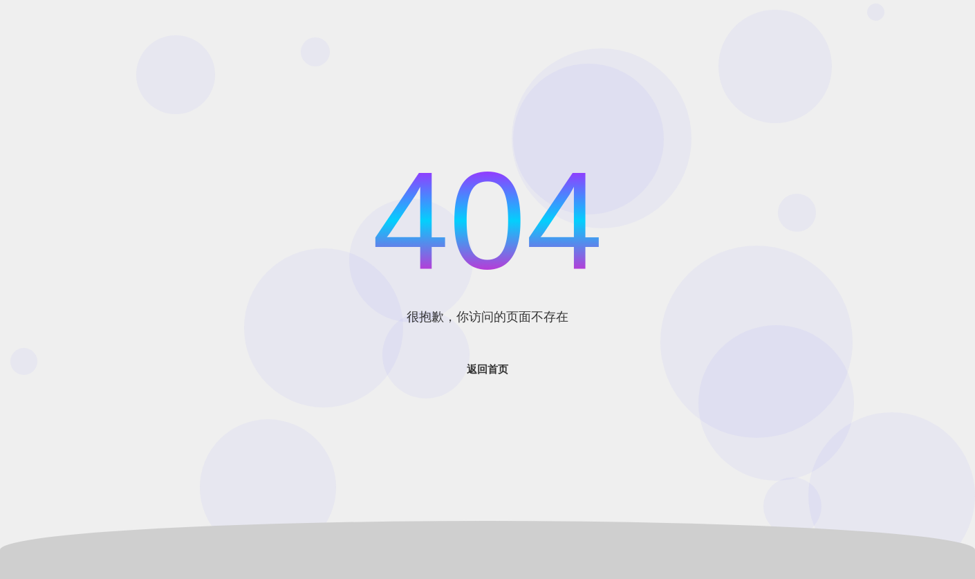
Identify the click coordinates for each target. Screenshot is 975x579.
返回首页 (487, 369)
